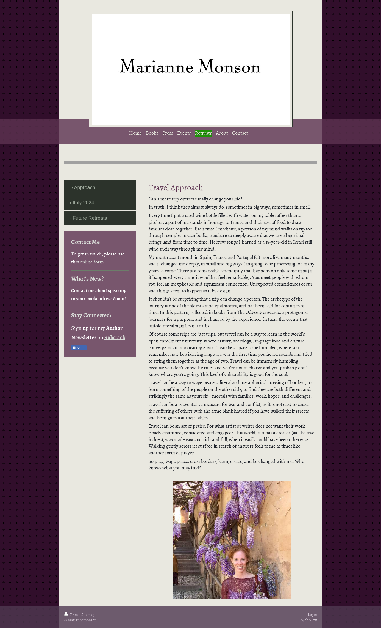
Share (78, 348)
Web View (309, 620)
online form (92, 261)
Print (71, 614)
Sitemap (87, 614)
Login (312, 614)
